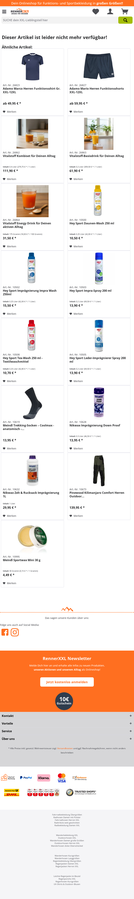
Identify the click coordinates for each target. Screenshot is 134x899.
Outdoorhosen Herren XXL (67, 843)
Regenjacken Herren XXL (67, 866)
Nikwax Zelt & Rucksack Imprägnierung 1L (31, 494)
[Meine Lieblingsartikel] (94, 11)
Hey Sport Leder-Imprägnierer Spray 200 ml (98, 359)
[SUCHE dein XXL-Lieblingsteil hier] (67, 20)
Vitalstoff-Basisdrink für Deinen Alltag (97, 156)
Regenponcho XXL (67, 878)
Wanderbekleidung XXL (67, 835)
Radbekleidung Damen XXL (67, 825)
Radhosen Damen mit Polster (67, 817)
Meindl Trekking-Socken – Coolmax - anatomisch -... (28, 427)
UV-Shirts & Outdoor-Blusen (67, 884)
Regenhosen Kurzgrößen (67, 881)
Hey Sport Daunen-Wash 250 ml (92, 223)
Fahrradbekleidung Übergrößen (67, 814)
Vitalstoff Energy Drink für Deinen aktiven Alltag (27, 225)
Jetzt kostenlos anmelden (67, 682)
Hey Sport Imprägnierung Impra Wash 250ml (30, 292)
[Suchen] (125, 20)
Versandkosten (65, 748)
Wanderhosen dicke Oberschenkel (67, 845)
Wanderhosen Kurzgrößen (67, 855)
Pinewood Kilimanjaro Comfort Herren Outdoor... (97, 494)
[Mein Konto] (109, 11)
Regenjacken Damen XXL (67, 863)
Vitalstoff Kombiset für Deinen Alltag (29, 156)
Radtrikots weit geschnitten (67, 822)
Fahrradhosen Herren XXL (67, 820)
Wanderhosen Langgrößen (67, 858)
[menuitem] (5, 11)
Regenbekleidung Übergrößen (67, 861)
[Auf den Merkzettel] (9, 112)
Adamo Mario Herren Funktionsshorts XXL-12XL (97, 90)
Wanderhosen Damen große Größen (67, 840)
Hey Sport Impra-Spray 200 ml (90, 291)
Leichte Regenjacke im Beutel (67, 876)
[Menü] (5, 11)
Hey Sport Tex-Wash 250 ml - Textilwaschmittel (23, 359)
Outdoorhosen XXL (67, 837)
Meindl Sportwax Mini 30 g (21, 560)
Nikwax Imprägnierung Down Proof (95, 425)
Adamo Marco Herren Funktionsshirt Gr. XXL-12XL (31, 90)
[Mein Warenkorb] (123, 11)
